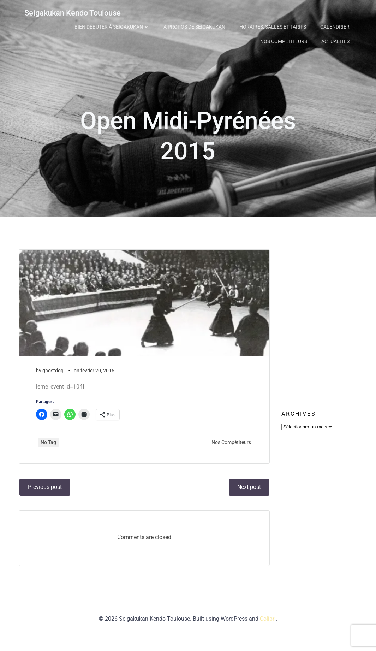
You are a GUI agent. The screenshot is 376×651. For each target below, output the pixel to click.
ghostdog (53, 377)
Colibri (268, 630)
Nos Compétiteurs (284, 40)
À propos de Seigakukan (195, 26)
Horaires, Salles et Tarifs (273, 26)
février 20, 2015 (98, 377)
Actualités (336, 40)
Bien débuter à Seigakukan (113, 26)
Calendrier (336, 26)
